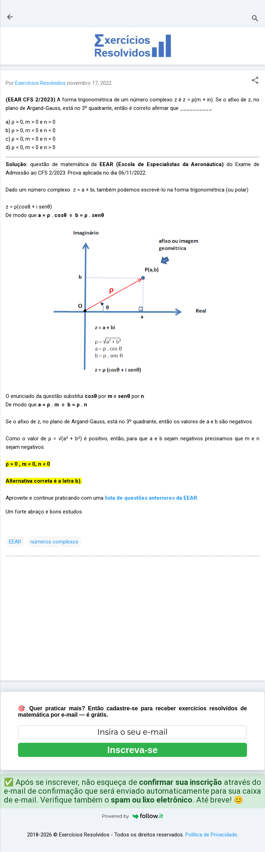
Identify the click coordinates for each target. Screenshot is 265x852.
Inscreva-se (132, 750)
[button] (255, 81)
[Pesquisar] (255, 19)
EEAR (15, 542)
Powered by (132, 816)
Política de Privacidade (211, 835)
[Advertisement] (132, 619)
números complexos (54, 542)
